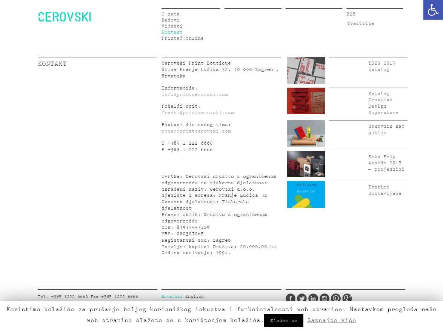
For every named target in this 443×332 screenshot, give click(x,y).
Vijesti (172, 26)
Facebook (290, 298)
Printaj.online (183, 38)
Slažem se (283, 320)
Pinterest (336, 298)
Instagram (324, 298)
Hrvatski (172, 296)
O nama (171, 14)
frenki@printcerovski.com (198, 112)
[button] (433, 10)
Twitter (302, 298)
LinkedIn (313, 298)
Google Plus (347, 298)
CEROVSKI (64, 16)
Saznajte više (331, 320)
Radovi (171, 20)
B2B (350, 14)
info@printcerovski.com (195, 94)
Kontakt (172, 32)
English (194, 296)
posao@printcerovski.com (196, 131)
